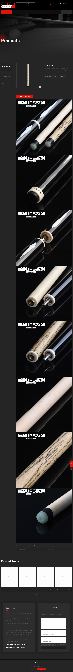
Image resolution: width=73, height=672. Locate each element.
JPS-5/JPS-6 (50, 549)
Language (66, 12)
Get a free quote (6, 11)
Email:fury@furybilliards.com (62, 4)
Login (18, 3)
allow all (41, 669)
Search (13, 6)
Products (10, 40)
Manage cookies (31, 669)
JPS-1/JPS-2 (22, 549)
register (20, 3)
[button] (36, 594)
